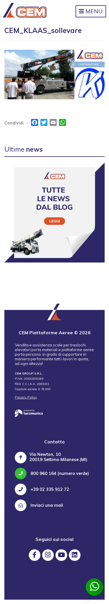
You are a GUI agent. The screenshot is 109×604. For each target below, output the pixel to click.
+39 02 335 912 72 (42, 489)
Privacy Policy (26, 397)
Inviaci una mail (39, 505)
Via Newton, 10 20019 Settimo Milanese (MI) (58, 457)
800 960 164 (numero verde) (52, 473)
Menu (91, 11)
